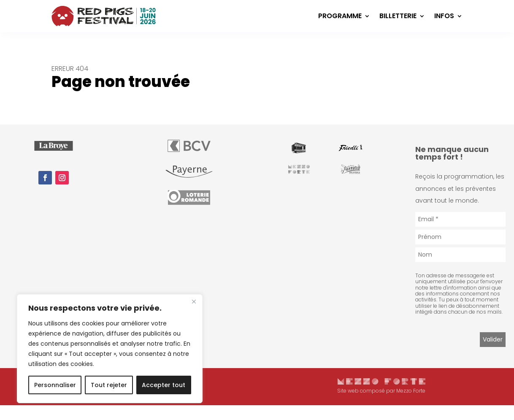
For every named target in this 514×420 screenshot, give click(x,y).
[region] (110, 348)
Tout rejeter (109, 385)
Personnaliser (55, 385)
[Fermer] (194, 301)
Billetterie (398, 16)
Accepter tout (163, 385)
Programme (340, 16)
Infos (444, 16)
